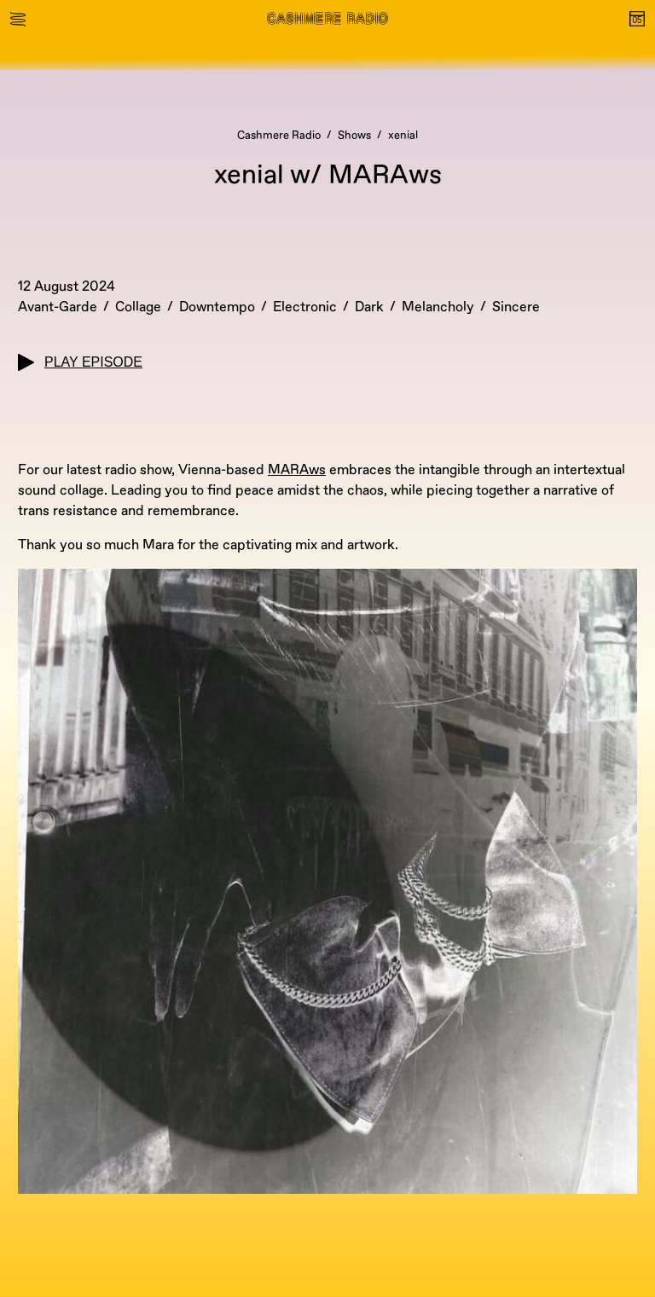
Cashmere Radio (279, 135)
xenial (403, 135)
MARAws (297, 469)
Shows (354, 135)
